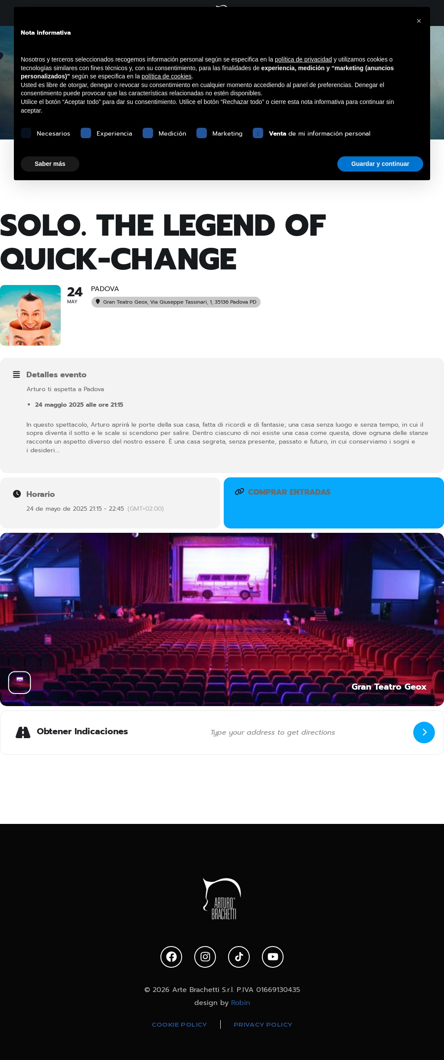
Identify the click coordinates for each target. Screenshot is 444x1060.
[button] (419, 21)
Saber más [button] (50, 163)
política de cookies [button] (167, 76)
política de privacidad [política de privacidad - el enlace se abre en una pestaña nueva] (303, 59)
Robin (240, 1003)
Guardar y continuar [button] (380, 163)
